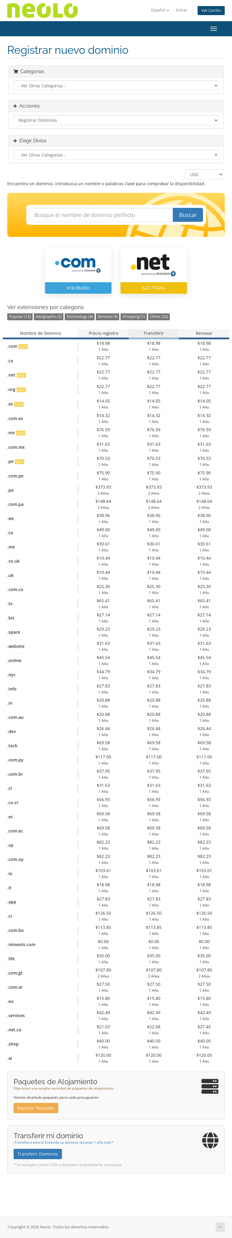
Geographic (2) (49, 316)
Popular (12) (20, 316)
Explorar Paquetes (36, 1108)
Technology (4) (79, 316)
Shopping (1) (133, 316)
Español (160, 10)
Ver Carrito (211, 10)
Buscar (188, 214)
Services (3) (108, 316)
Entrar (181, 10)
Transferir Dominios (38, 1154)
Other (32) (159, 316)
